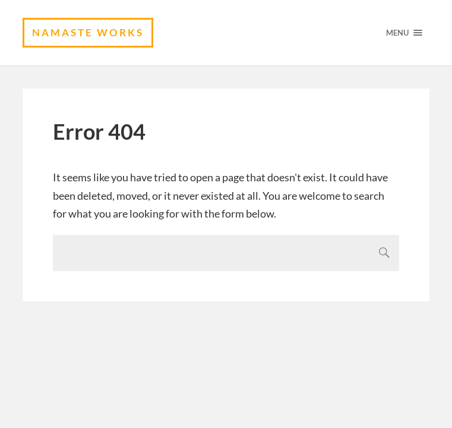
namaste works (88, 32)
